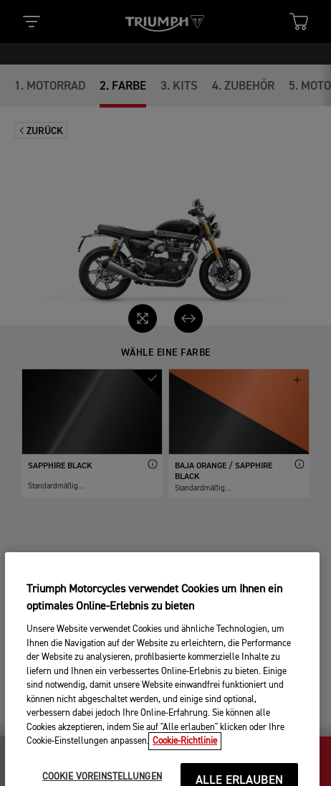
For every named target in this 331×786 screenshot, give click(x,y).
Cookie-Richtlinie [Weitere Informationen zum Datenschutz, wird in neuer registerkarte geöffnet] (185, 762)
